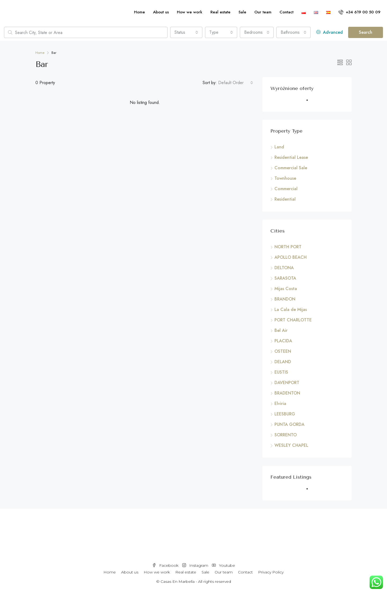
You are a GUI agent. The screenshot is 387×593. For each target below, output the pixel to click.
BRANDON (284, 299)
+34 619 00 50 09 (359, 12)
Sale (242, 12)
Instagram (195, 565)
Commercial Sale (290, 168)
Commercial (285, 189)
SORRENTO (285, 435)
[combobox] (186, 32)
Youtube (223, 565)
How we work (189, 12)
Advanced (329, 32)
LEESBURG (284, 414)
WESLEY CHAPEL (291, 445)
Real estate (220, 12)
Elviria (280, 403)
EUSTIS (281, 372)
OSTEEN (282, 351)
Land (279, 147)
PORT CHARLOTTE (293, 320)
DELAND (282, 362)
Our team (262, 12)
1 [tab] (309, 102)
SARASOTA (285, 278)
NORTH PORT (288, 247)
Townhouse (285, 178)
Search (365, 32)
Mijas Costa (285, 289)
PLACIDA (283, 341)
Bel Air (281, 330)
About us (161, 12)
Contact (286, 12)
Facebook (166, 565)
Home (139, 12)
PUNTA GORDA (289, 424)
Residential (285, 199)
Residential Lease (291, 157)
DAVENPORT (286, 383)
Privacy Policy (271, 572)
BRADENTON (287, 393)
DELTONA (284, 268)
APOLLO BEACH (290, 257)
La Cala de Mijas (290, 309)
